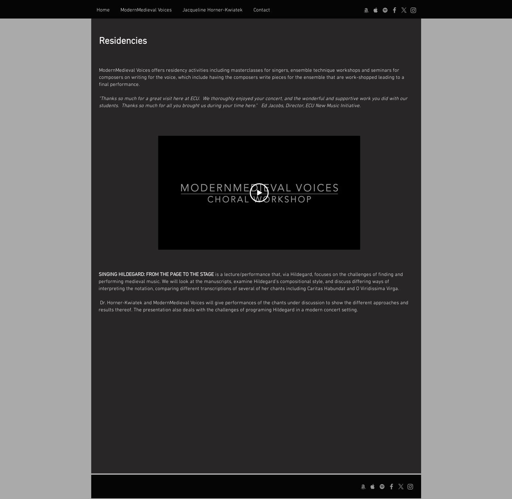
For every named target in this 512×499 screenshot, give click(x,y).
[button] (146, 10)
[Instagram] (413, 10)
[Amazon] (366, 10)
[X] (404, 10)
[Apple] (375, 10)
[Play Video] (259, 192)
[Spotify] (385, 10)
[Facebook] (394, 10)
